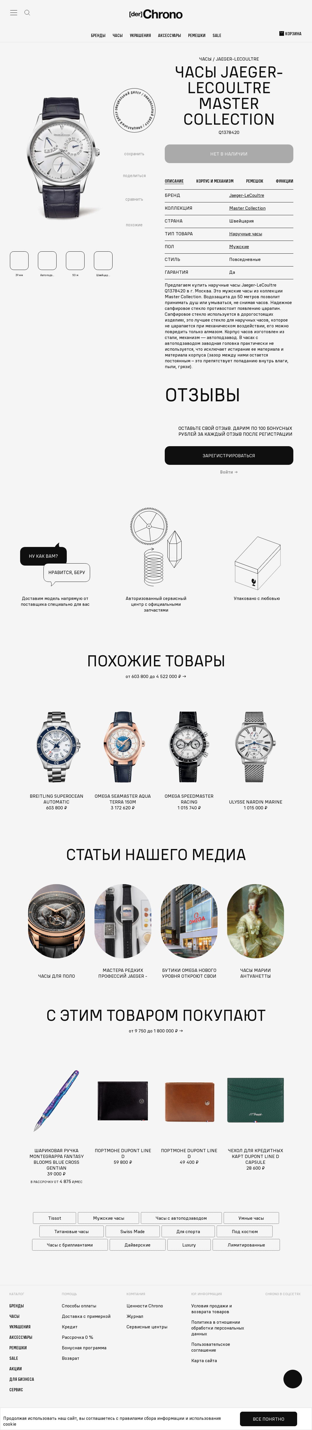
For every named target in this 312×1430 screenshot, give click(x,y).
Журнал (135, 1316)
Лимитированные (246, 1245)
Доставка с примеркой (86, 1316)
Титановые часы (71, 1231)
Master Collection (247, 208)
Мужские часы (108, 1218)
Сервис (16, 1389)
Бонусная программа (84, 1347)
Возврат (70, 1358)
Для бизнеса (21, 1379)
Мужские (239, 246)
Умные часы (251, 1218)
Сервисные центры (147, 1327)
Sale (217, 35)
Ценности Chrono (145, 1306)
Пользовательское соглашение (210, 1347)
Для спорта (188, 1231)
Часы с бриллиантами (70, 1245)
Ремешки (197, 35)
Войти (226, 472)
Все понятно (268, 1419)
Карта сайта (204, 1360)
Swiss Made (132, 1231)
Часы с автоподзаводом (181, 1218)
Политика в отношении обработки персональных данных (217, 1328)
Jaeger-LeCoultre (246, 195)
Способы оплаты (79, 1306)
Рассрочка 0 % (77, 1337)
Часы (118, 35)
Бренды (98, 35)
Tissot (54, 1218)
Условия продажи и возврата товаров (211, 1308)
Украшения (140, 35)
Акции (15, 1368)
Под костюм (245, 1231)
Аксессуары (169, 35)
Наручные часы (245, 233)
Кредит (70, 1327)
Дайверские (137, 1245)
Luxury (189, 1245)
